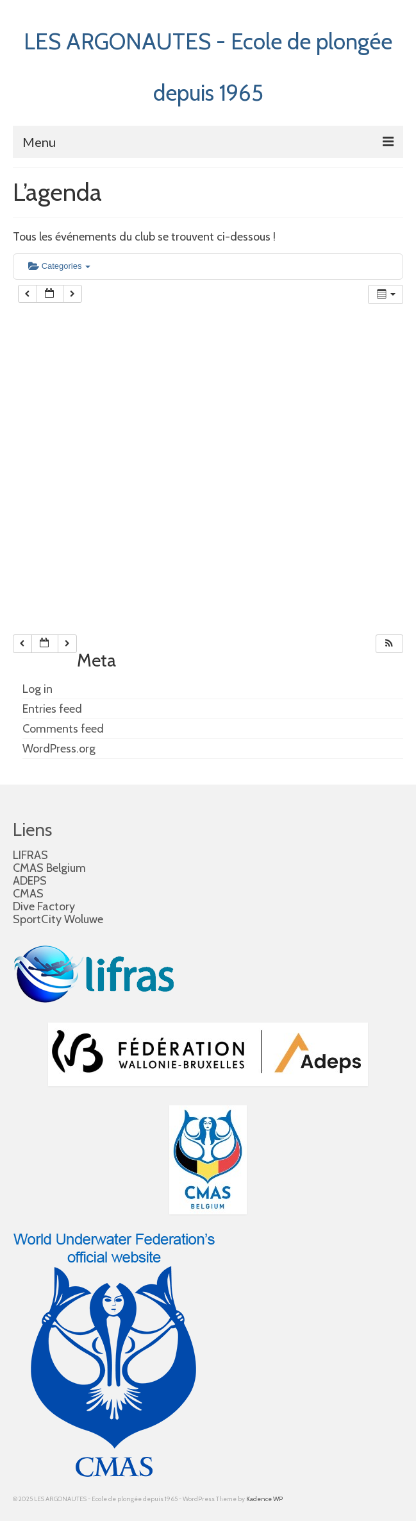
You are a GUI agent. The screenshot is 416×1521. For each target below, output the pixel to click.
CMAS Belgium (49, 868)
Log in (37, 689)
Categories (59, 266)
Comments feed (63, 729)
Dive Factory (44, 906)
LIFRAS (30, 855)
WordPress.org (59, 749)
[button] (389, 643)
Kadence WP (264, 1499)
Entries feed (52, 709)
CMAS (28, 894)
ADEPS (30, 881)
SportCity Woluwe (58, 919)
